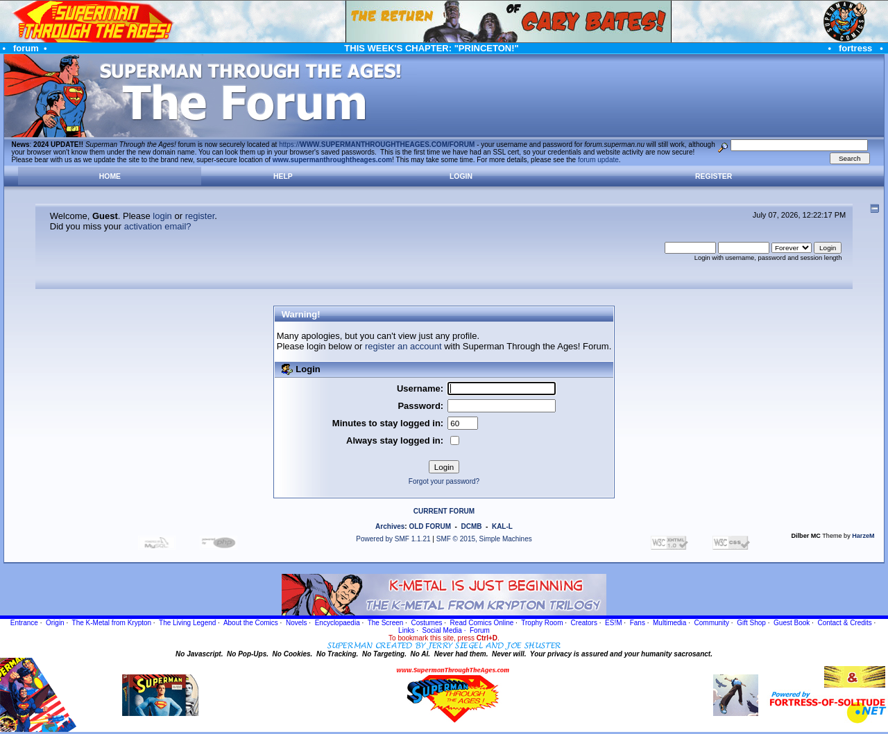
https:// (377, 144)
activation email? (157, 226)
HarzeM (863, 535)
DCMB (471, 526)
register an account (403, 346)
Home (110, 176)
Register (713, 176)
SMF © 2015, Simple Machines (484, 539)
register (200, 216)
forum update (598, 160)
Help (283, 176)
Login (461, 176)
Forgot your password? (444, 481)
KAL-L (502, 526)
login (162, 216)
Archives (389, 526)
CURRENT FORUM (444, 511)
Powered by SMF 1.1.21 (393, 539)
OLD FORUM (430, 526)
